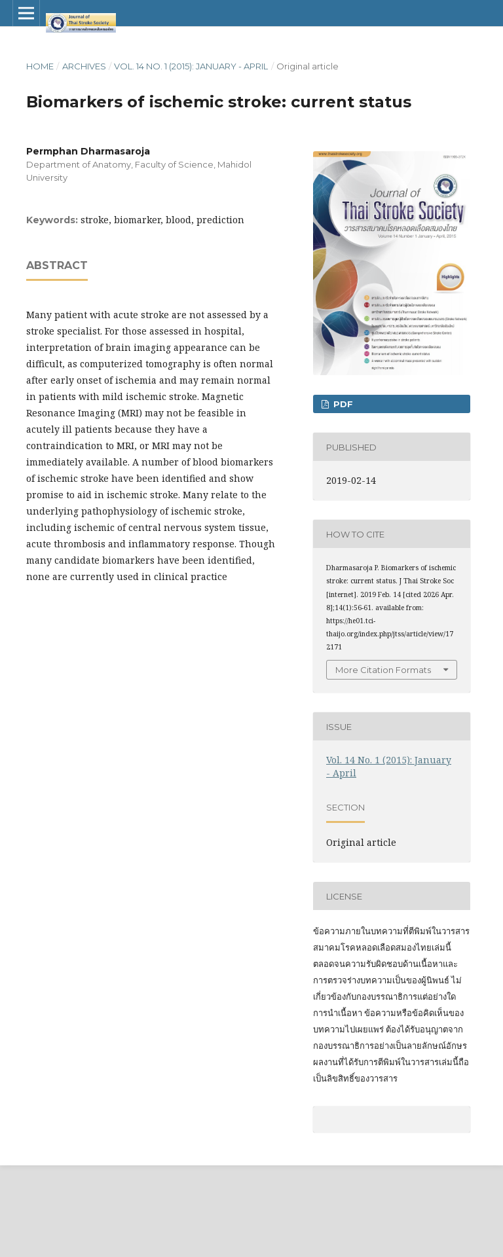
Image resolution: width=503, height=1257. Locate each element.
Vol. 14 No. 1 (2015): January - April (191, 66)
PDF (342, 404)
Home (40, 66)
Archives (84, 66)
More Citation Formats (383, 670)
